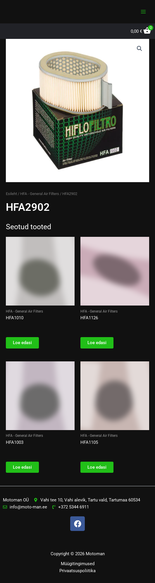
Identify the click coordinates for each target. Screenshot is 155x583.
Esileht (11, 194)
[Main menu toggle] (143, 12)
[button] (139, 48)
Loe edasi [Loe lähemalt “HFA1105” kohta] (96, 467)
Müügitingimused (77, 563)
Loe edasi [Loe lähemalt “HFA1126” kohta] (96, 342)
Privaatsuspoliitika (77, 570)
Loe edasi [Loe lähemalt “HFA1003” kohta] (22, 467)
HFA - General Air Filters (39, 194)
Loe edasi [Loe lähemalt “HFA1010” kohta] (22, 342)
